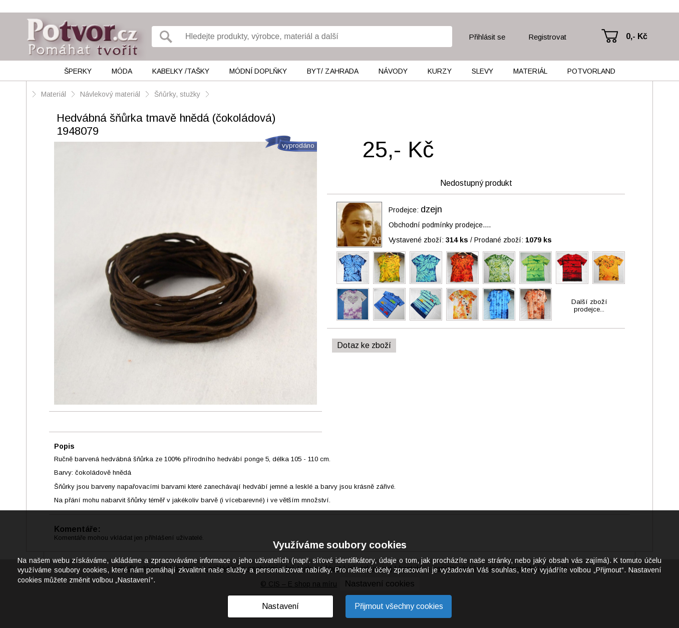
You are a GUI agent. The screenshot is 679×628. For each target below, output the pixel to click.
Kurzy (440, 71)
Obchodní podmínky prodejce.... (440, 225)
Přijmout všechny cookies (399, 606)
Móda (122, 71)
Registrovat (547, 37)
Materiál (530, 71)
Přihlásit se (487, 37)
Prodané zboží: (513, 240)
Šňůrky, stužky (178, 94)
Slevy (482, 71)
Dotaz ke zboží (364, 345)
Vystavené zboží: (428, 240)
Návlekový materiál (110, 94)
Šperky (78, 71)
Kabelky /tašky (180, 71)
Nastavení (280, 606)
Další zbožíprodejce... (589, 305)
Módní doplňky (258, 71)
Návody (393, 71)
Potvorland (591, 71)
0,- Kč (636, 36)
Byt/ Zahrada (333, 71)
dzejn (431, 209)
